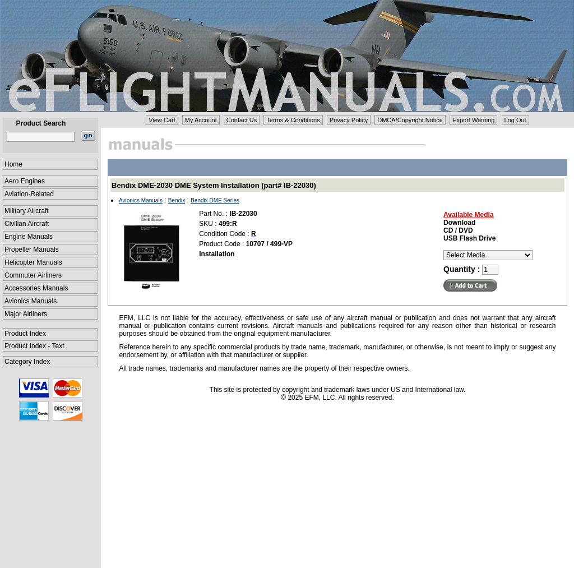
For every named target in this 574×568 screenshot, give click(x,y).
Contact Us (241, 120)
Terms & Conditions (293, 120)
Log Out (515, 120)
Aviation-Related (29, 194)
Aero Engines (24, 181)
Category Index (27, 362)
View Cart (162, 120)
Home (13, 164)
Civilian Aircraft (26, 224)
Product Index (25, 334)
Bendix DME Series (215, 200)
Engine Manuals (28, 237)
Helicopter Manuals (33, 262)
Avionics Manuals (30, 301)
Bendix (177, 200)
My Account (201, 120)
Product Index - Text (34, 346)
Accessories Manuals (36, 288)
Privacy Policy (349, 120)
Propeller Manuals (31, 249)
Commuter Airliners (33, 275)
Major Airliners (25, 314)
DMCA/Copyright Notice (410, 120)
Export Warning (473, 120)
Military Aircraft (26, 211)
